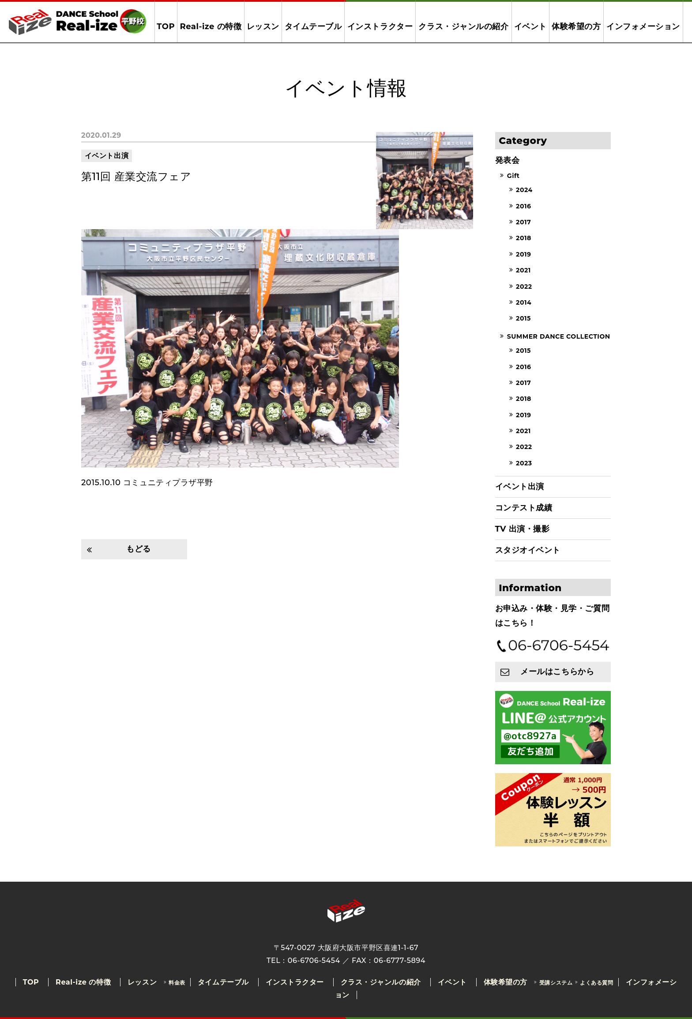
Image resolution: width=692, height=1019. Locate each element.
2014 (523, 302)
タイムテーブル (313, 26)
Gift (513, 176)
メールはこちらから (557, 671)
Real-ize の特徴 (210, 26)
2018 (523, 238)
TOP (166, 26)
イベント (530, 26)
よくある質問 (596, 982)
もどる (138, 549)
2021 (523, 271)
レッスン (263, 26)
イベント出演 (106, 155)
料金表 (177, 982)
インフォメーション (643, 26)
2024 (524, 190)
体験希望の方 (576, 26)
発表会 (507, 160)
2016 (523, 206)
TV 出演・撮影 (522, 529)
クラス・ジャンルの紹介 (463, 26)
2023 (524, 463)
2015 (523, 319)
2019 (523, 254)
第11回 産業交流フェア (136, 176)
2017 (523, 222)
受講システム (555, 982)
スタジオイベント (527, 550)
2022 (524, 287)
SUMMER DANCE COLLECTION (558, 336)
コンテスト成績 (524, 508)
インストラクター (380, 26)
